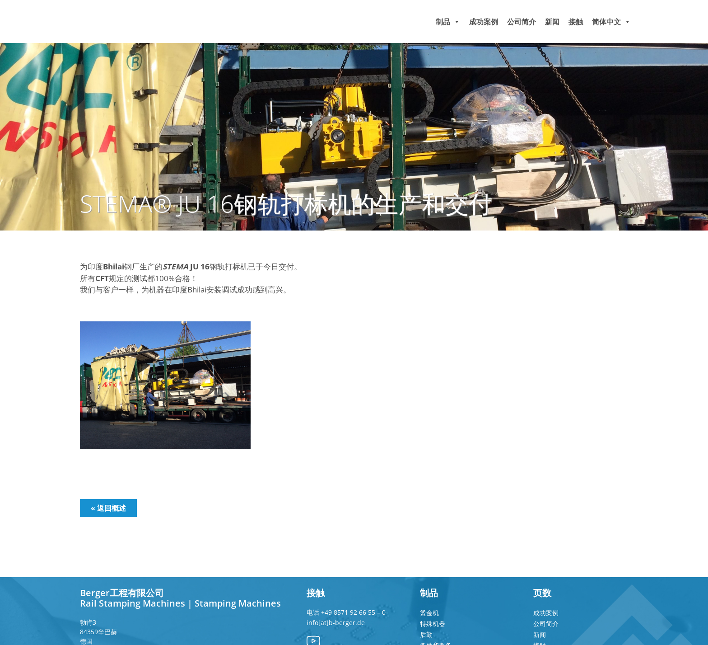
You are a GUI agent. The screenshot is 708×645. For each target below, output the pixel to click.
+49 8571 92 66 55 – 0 (353, 612)
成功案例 (483, 21)
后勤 (426, 634)
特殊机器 (432, 623)
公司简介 (521, 21)
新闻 (552, 21)
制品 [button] (448, 21)
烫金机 (429, 612)
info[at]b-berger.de (336, 622)
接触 (575, 21)
